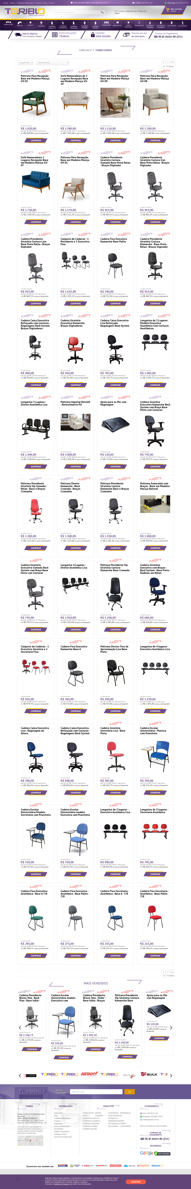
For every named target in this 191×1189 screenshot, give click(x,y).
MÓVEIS (98, 1113)
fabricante (85, 50)
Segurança (58, 1124)
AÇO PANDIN (113, 1126)
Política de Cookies (61, 1184)
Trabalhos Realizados (25, 3)
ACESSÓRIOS (125, 1126)
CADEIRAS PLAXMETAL (92, 1121)
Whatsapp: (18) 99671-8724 (151, 1116)
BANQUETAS (113, 1118)
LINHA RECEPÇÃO (115, 1116)
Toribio (12, 3)
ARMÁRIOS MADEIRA (116, 1121)
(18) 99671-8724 (177, 3)
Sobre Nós (58, 1113)
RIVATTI (86, 1116)
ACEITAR (135, 1182)
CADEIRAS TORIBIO (90, 1126)
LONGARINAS (113, 1113)
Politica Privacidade (61, 1132)
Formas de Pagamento (63, 1137)
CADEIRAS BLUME (90, 1129)
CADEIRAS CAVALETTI (91, 1118)
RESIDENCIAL (125, 1113)
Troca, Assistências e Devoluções (62, 1127)
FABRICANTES (88, 1113)
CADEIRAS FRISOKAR (91, 1124)
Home (5, 3)
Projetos (38, 3)
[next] (171, 1028)
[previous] (20, 1028)
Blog (45, 3)
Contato (51, 3)
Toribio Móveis (103, 50)
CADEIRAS (99, 1116)
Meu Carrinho (176, 9)
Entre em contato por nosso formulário (153, 1126)
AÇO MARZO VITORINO (117, 1124)
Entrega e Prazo (60, 1134)
